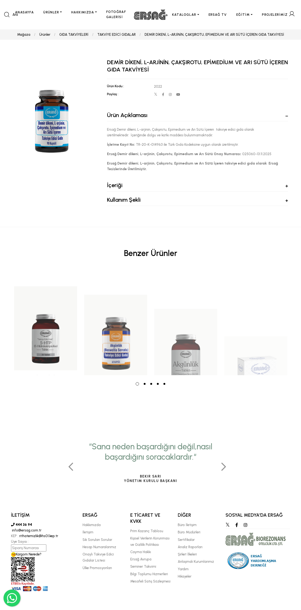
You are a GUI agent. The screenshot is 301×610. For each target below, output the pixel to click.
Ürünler (44, 34)
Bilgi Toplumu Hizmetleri (149, 574)
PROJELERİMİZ (275, 15)
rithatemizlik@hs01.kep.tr (38, 536)
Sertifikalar (186, 540)
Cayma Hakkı (140, 552)
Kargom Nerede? (26, 554)
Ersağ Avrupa (140, 559)
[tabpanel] (46, 322)
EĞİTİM (243, 15)
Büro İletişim (187, 525)
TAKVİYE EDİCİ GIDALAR (116, 34)
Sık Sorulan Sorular (97, 540)
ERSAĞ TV (218, 15)
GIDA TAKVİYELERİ (73, 34)
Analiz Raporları (190, 547)
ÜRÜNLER (51, 12)
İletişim (88, 532)
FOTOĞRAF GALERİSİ (116, 14)
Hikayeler (184, 576)
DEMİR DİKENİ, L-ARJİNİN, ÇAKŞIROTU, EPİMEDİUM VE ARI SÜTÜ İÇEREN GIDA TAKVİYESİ (214, 34)
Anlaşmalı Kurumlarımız (196, 561)
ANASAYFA (24, 12)
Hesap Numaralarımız (99, 547)
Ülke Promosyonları (97, 568)
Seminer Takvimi (143, 566)
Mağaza (23, 34)
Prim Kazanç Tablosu (146, 531)
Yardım (183, 569)
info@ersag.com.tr (26, 530)
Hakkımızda (92, 525)
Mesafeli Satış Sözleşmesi (150, 581)
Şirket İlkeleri (187, 554)
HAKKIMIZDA (82, 12)
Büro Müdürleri (189, 532)
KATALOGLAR (184, 15)
